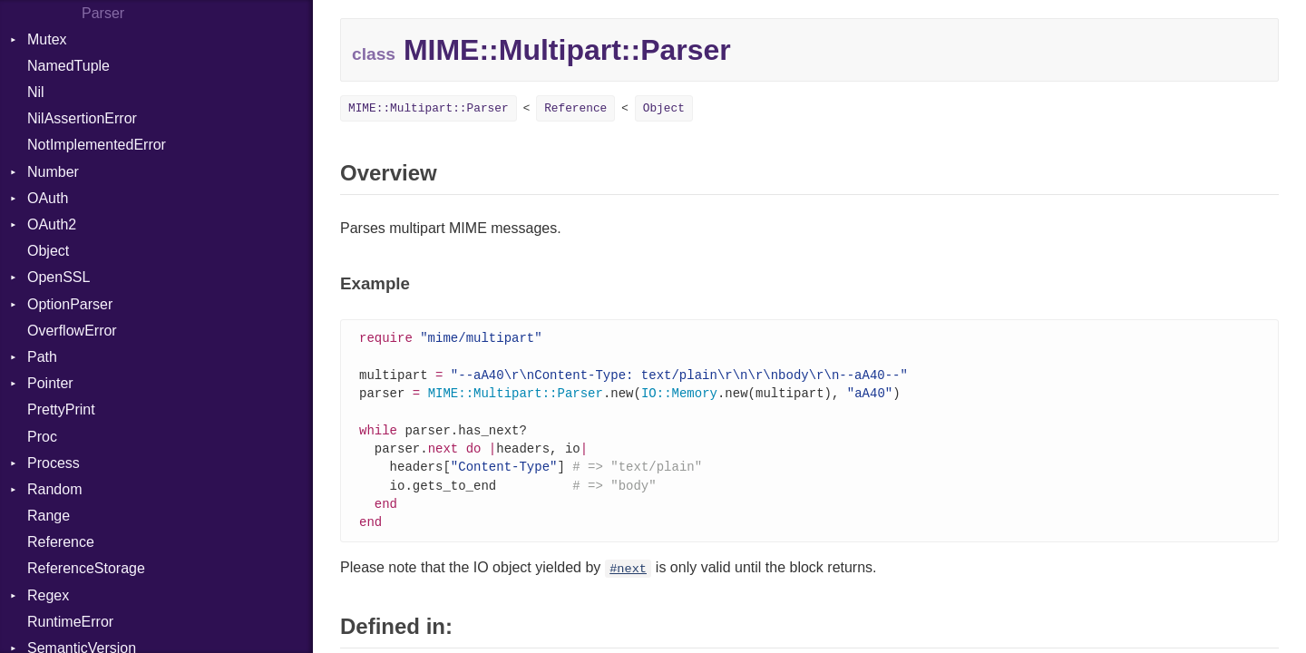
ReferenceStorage (86, 568)
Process (53, 463)
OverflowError (72, 330)
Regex (48, 595)
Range (48, 515)
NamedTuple (68, 65)
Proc (42, 436)
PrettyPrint (61, 409)
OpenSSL (58, 277)
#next (628, 579)
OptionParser (69, 304)
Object (48, 250)
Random (54, 489)
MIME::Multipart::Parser (428, 108)
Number (53, 172)
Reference (60, 542)
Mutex (47, 39)
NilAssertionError (82, 118)
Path (42, 357)
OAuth (47, 198)
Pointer (50, 383)
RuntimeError (70, 621)
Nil (35, 92)
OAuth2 (51, 224)
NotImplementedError (96, 144)
